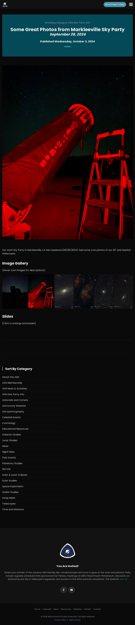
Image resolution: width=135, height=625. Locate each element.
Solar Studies (9, 480)
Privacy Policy (61, 620)
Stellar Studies (10, 492)
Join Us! (123, 579)
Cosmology (8, 423)
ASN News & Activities (14, 388)
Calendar (46, 609)
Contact (97, 609)
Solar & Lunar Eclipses (14, 475)
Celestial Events (11, 417)
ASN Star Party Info (13, 394)
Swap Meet (8, 498)
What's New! (115, 4)
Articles (87, 609)
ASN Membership (12, 383)
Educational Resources (15, 429)
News (5, 446)
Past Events (9, 457)
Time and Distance (13, 509)
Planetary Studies (12, 463)
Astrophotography (13, 411)
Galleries (77, 609)
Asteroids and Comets (15, 400)
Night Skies (8, 452)
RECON (6, 469)
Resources (66, 609)
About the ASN (10, 377)
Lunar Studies (9, 440)
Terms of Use (74, 620)
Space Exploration (12, 486)
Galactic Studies (11, 434)
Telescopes (9, 503)
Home (37, 609)
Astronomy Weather (14, 406)
